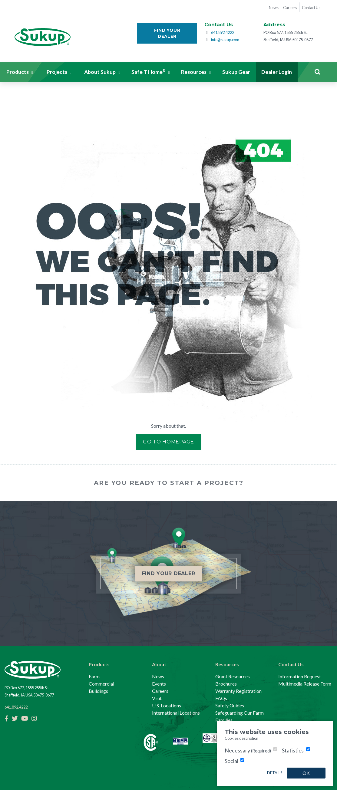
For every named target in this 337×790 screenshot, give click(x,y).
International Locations (176, 713)
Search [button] (317, 72)
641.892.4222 (222, 32)
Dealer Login (276, 72)
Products (99, 664)
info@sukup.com (225, 39)
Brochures (226, 683)
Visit (157, 698)
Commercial (101, 683)
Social (231, 761)
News (158, 676)
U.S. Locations (166, 705)
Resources (227, 664)
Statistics (293, 750)
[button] (19, 72)
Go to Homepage (168, 442)
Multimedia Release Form (304, 683)
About (159, 664)
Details (274, 772)
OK (306, 773)
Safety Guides (229, 705)
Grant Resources (232, 676)
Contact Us (291, 664)
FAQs (221, 698)
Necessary (248, 750)
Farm (94, 676)
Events (159, 683)
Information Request (299, 676)
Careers (160, 691)
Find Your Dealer (167, 33)
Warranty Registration (238, 691)
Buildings (98, 691)
